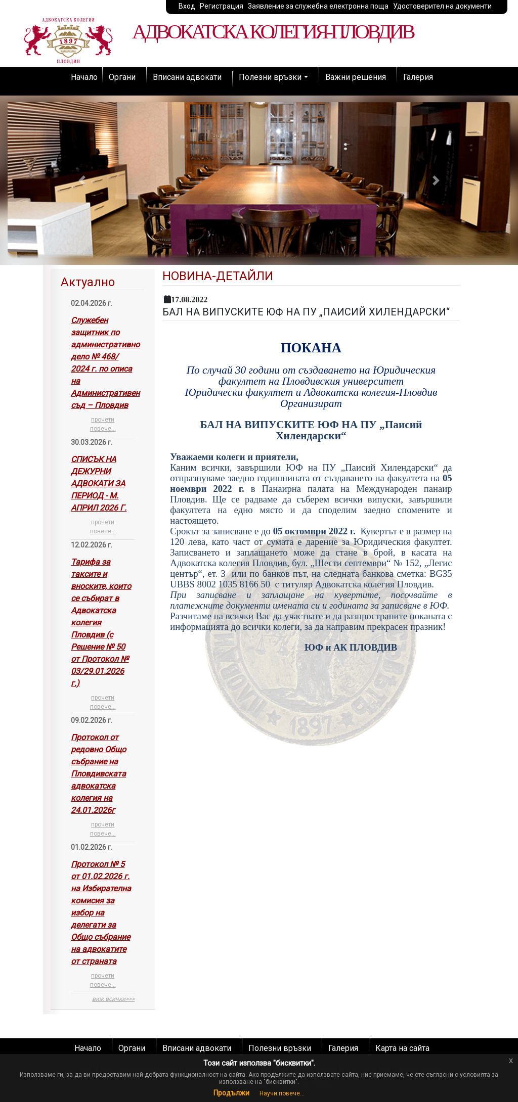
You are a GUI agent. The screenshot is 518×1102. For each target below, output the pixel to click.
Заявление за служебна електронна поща (318, 6)
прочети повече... (103, 424)
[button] (82, 180)
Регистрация (221, 6)
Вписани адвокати (187, 77)
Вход (187, 6)
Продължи (231, 1093)
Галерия (418, 77)
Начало (84, 77)
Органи (122, 77)
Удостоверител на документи (442, 6)
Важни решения (355, 77)
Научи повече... (282, 1093)
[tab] (103, 639)
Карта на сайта (402, 1048)
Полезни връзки (270, 77)
